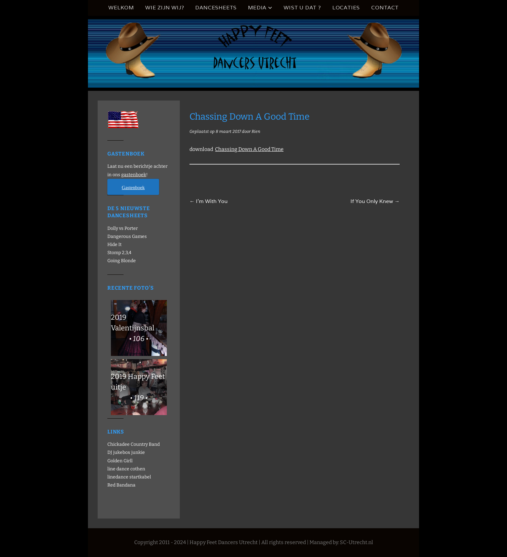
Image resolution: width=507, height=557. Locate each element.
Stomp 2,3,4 (119, 252)
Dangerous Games (127, 236)
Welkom (121, 7)
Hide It (114, 244)
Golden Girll (120, 461)
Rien (256, 131)
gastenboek (133, 174)
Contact (385, 7)
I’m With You (208, 201)
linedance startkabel (129, 477)
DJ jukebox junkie (126, 452)
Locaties (346, 7)
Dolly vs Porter (122, 228)
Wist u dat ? (302, 7)
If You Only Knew (375, 201)
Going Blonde (121, 260)
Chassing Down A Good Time (249, 149)
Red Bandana (121, 485)
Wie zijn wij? (164, 7)
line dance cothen (126, 469)
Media (257, 7)
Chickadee (118, 444)
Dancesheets (216, 7)
